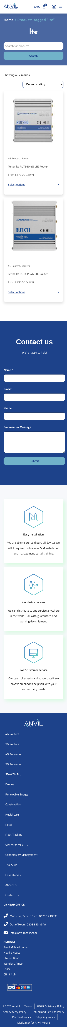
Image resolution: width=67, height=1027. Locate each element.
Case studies (13, 875)
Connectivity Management (21, 855)
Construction (13, 804)
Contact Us (12, 895)
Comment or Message (17, 427)
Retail (9, 824)
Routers (25, 158)
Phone (8, 408)
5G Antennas (13, 764)
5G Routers (12, 744)
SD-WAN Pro (13, 774)
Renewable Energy (16, 794)
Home (9, 20)
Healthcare (12, 814)
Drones (9, 784)
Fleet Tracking (13, 834)
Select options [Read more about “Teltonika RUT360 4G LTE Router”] (16, 184)
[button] (60, 6)
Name (8, 370)
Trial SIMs (11, 865)
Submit (34, 461)
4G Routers (14, 158)
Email (8, 389)
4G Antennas (13, 754)
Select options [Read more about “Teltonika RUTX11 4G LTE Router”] (16, 292)
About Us (10, 885)
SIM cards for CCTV (16, 845)
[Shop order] (43, 84)
